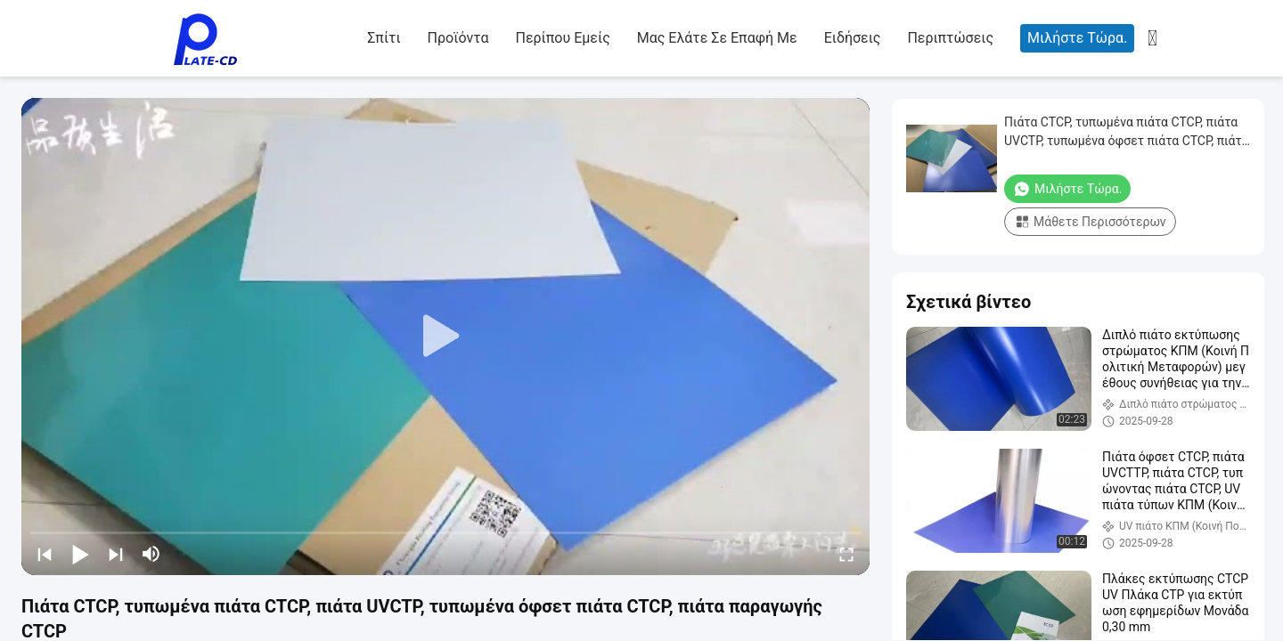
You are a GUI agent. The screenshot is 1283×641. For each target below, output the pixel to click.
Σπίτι (383, 37)
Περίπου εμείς (562, 37)
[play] (445, 336)
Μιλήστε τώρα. (1077, 37)
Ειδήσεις (852, 37)
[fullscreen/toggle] (846, 553)
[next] (116, 553)
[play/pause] (80, 553)
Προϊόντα (458, 37)
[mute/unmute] (151, 553)
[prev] (44, 553)
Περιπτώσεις (950, 37)
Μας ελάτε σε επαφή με (717, 37)
